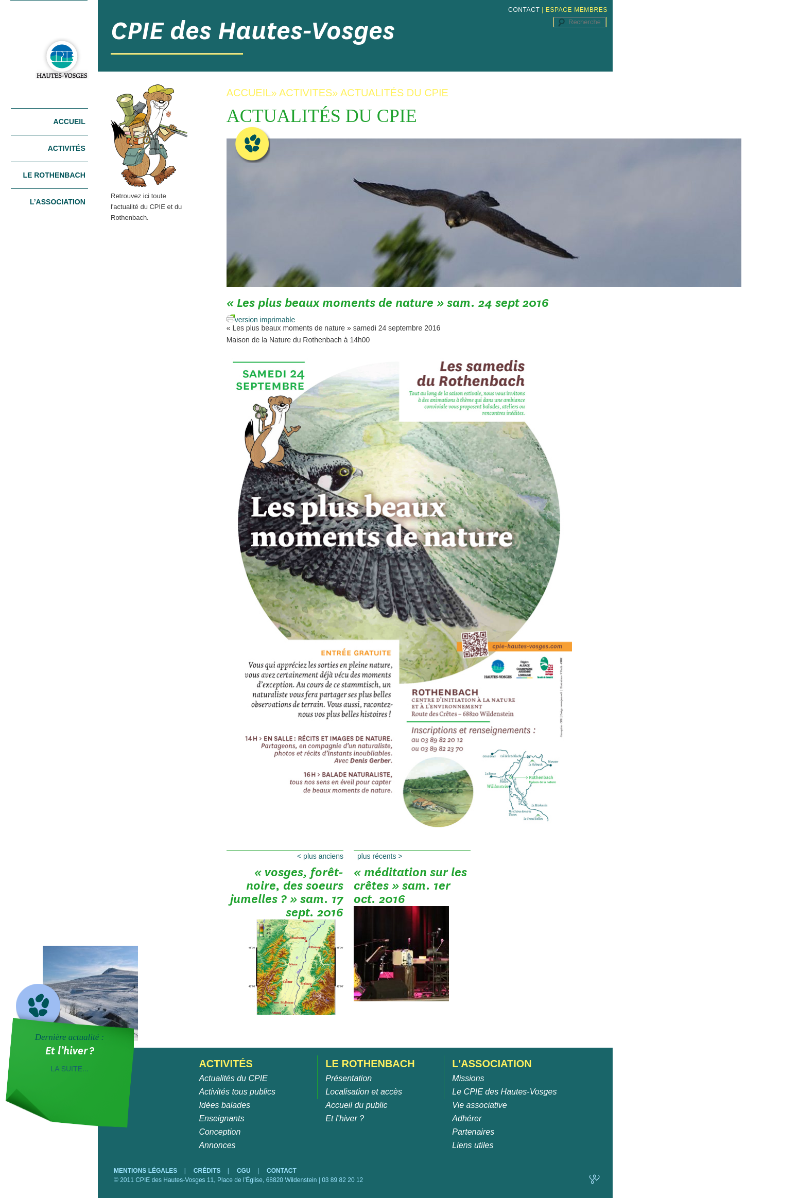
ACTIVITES (305, 92)
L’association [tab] (57, 202)
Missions (468, 1078)
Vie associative (479, 1105)
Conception (219, 1131)
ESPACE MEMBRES (577, 9)
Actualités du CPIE (233, 1078)
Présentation (348, 1078)
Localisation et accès (363, 1091)
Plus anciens (320, 856)
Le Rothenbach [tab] (54, 175)
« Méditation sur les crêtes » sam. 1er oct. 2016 (410, 889)
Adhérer (466, 1118)
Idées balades (224, 1105)
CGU (244, 1170)
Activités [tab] (66, 148)
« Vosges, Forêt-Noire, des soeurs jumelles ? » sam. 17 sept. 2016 (286, 889)
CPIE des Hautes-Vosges (253, 30)
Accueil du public (356, 1105)
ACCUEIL (249, 92)
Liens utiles (472, 1145)
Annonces (217, 1145)
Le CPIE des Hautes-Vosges (504, 1091)
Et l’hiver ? (344, 1118)
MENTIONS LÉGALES (146, 1170)
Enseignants (221, 1118)
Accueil (69, 121)
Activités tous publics (237, 1091)
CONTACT (524, 9)
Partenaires (473, 1131)
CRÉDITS (208, 1170)
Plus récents (380, 856)
